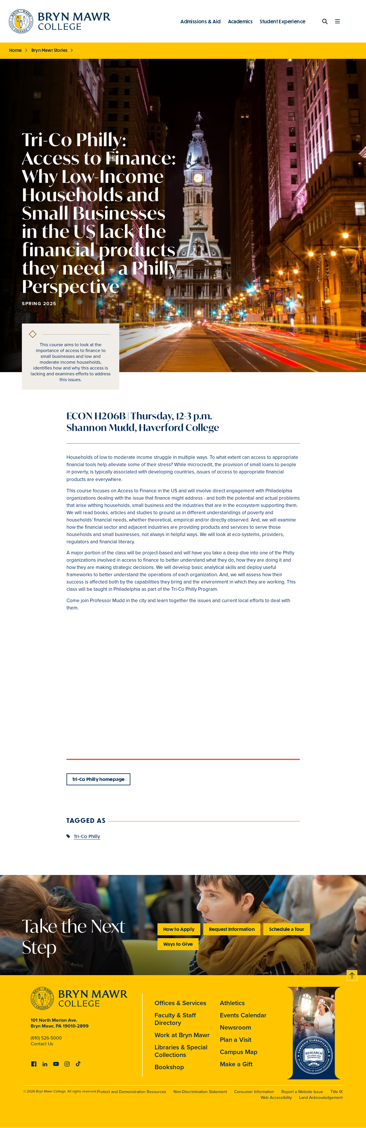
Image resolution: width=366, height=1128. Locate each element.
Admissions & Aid (200, 21)
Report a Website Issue (302, 1092)
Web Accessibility (276, 1098)
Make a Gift (236, 1064)
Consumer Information (254, 1092)
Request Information (232, 929)
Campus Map (239, 1052)
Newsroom (235, 1027)
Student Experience (282, 21)
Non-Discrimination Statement (200, 1092)
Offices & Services (180, 1003)
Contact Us (42, 1043)
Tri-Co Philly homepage (98, 779)
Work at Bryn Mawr (182, 1035)
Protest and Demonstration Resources (131, 1092)
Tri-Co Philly (87, 836)
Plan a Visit (235, 1039)
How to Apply (179, 929)
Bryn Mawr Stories (49, 50)
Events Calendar (243, 1015)
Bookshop (169, 1067)
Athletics (232, 1003)
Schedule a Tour (286, 929)
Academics (240, 21)
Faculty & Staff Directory (175, 1019)
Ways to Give (178, 944)
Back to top (352, 974)
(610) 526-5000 (46, 1038)
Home (15, 50)
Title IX (336, 1092)
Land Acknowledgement (321, 1098)
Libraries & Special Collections (181, 1051)
